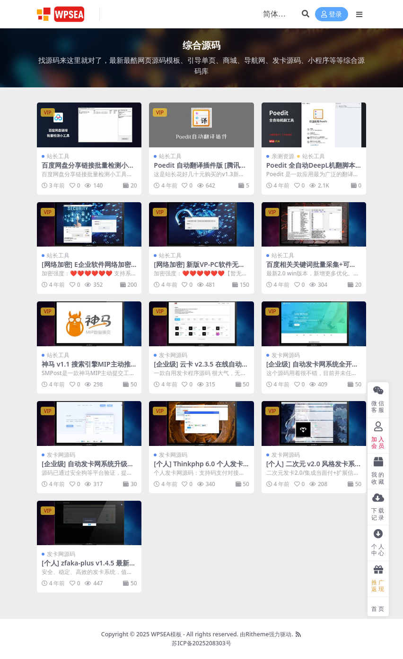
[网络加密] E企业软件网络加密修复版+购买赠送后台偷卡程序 (86, 268)
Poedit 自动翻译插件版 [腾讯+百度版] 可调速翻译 (197, 169)
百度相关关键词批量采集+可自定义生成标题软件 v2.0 (311, 268)
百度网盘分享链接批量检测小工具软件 (88, 169)
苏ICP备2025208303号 (201, 643)
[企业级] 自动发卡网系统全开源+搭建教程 (312, 368)
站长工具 (58, 156)
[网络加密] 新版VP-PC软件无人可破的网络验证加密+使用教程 (199, 268)
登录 (331, 14)
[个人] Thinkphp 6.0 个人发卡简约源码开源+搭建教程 (198, 467)
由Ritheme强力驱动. (266, 634)
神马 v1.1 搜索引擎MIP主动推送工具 (86, 368)
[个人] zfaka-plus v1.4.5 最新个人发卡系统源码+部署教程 (89, 566)
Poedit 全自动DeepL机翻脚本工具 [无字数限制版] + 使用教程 (312, 169)
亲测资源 (283, 156)
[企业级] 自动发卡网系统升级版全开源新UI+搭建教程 (88, 467)
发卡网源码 (173, 355)
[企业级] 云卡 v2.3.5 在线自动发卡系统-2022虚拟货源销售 (201, 368)
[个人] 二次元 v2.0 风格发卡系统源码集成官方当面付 (310, 467)
